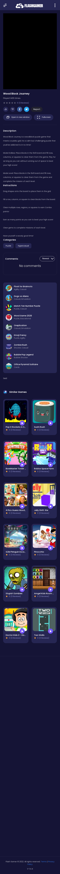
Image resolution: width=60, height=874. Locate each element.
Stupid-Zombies (14, 593)
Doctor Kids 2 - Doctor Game (20, 635)
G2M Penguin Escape (16, 551)
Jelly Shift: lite (41, 510)
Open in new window (17, 117)
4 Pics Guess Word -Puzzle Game (22, 510)
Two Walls (39, 635)
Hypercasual (23, 246)
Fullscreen (43, 117)
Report (36, 109)
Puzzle (8, 246)
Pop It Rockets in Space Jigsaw (22, 427)
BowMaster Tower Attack (19, 468)
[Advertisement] (30, 694)
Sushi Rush (39, 427)
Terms (44, 861)
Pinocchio (39, 551)
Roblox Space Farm (44, 468)
